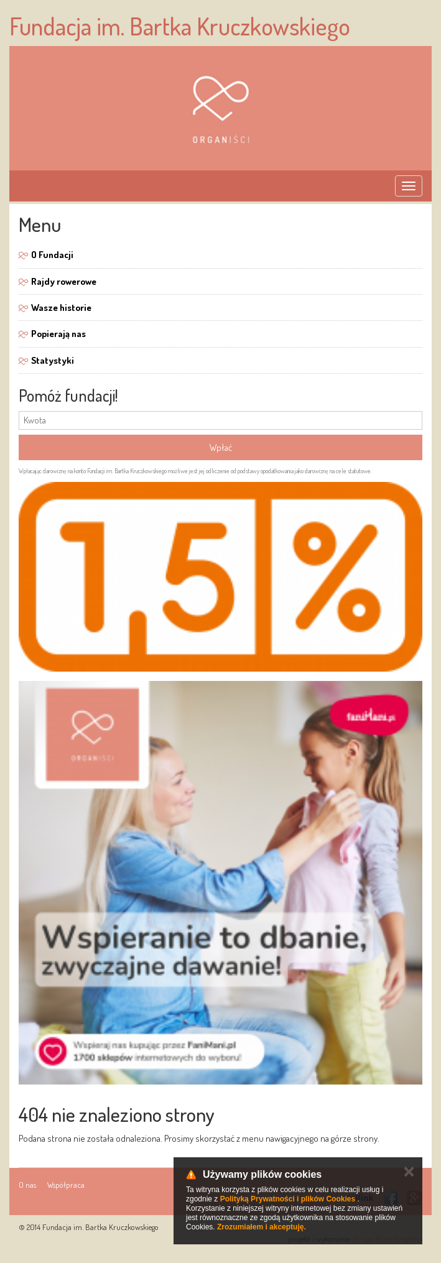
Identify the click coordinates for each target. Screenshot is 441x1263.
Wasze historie (61, 307)
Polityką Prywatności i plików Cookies (287, 1199)
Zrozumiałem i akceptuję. (261, 1227)
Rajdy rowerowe (63, 281)
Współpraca (66, 1185)
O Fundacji (52, 255)
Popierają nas (58, 334)
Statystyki (52, 360)
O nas (27, 1185)
